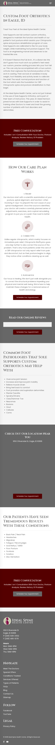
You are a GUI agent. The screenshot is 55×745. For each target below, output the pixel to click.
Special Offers (9, 672)
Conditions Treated (12, 676)
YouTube (7, 714)
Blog (5, 690)
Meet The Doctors (11, 668)
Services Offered (10, 679)
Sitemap (7, 697)
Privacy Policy (9, 726)
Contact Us (8, 694)
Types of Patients (11, 683)
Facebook (7, 710)
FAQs (5, 686)
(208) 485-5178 (12, 638)
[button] (50, 3)
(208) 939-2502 (12, 636)
